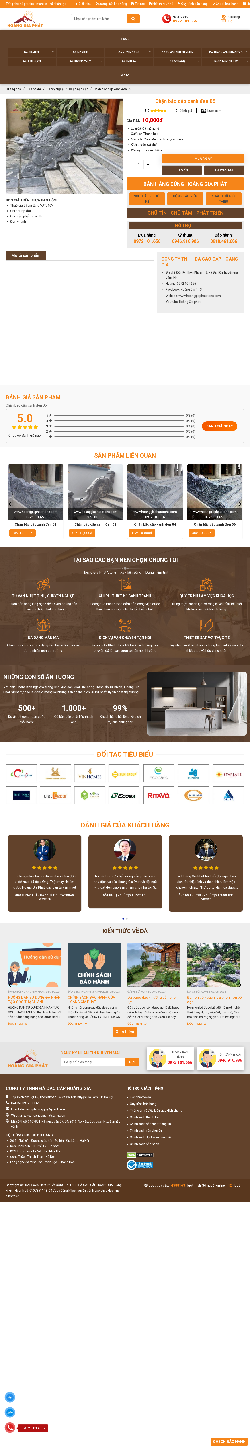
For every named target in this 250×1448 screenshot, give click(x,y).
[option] (64, 146)
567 (203, 111)
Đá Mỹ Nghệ (185, 61)
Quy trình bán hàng (193, 4)
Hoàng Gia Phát (191, 289)
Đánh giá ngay (219, 426)
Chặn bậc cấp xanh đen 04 (155, 524)
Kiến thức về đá (161, 4)
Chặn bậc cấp (78, 89)
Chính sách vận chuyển (144, 1130)
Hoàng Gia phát (190, 302)
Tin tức (138, 4)
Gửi (132, 1062)
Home (125, 39)
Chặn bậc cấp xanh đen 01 (36, 524)
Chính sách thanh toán (144, 1117)
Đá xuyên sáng (134, 52)
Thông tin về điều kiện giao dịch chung (154, 1110)
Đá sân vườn (38, 61)
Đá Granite (39, 52)
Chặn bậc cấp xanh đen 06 (215, 524)
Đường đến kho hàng (111, 4)
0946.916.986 (185, 241)
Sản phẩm (34, 89)
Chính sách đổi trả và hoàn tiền (149, 1137)
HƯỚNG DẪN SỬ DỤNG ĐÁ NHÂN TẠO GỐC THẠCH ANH (34, 999)
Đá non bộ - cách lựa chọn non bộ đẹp (214, 999)
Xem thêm (125, 1031)
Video (125, 75)
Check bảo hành (225, 4)
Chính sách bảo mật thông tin (149, 1124)
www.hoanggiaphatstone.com (199, 296)
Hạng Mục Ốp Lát (231, 61)
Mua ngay (203, 158)
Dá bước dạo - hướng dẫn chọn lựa (152, 999)
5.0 (147, 111)
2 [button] (127, 920)
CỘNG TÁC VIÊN (185, 196)
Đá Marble (87, 52)
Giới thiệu (83, 4)
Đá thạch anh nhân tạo (228, 52)
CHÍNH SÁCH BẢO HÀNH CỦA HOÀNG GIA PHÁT (91, 999)
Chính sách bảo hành (143, 1144)
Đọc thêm (17, 1023)
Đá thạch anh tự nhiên (181, 52)
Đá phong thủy (86, 61)
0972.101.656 (147, 241)
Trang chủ (13, 89)
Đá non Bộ (136, 61)
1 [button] (123, 920)
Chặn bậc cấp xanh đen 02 (95, 524)
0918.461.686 (223, 241)
